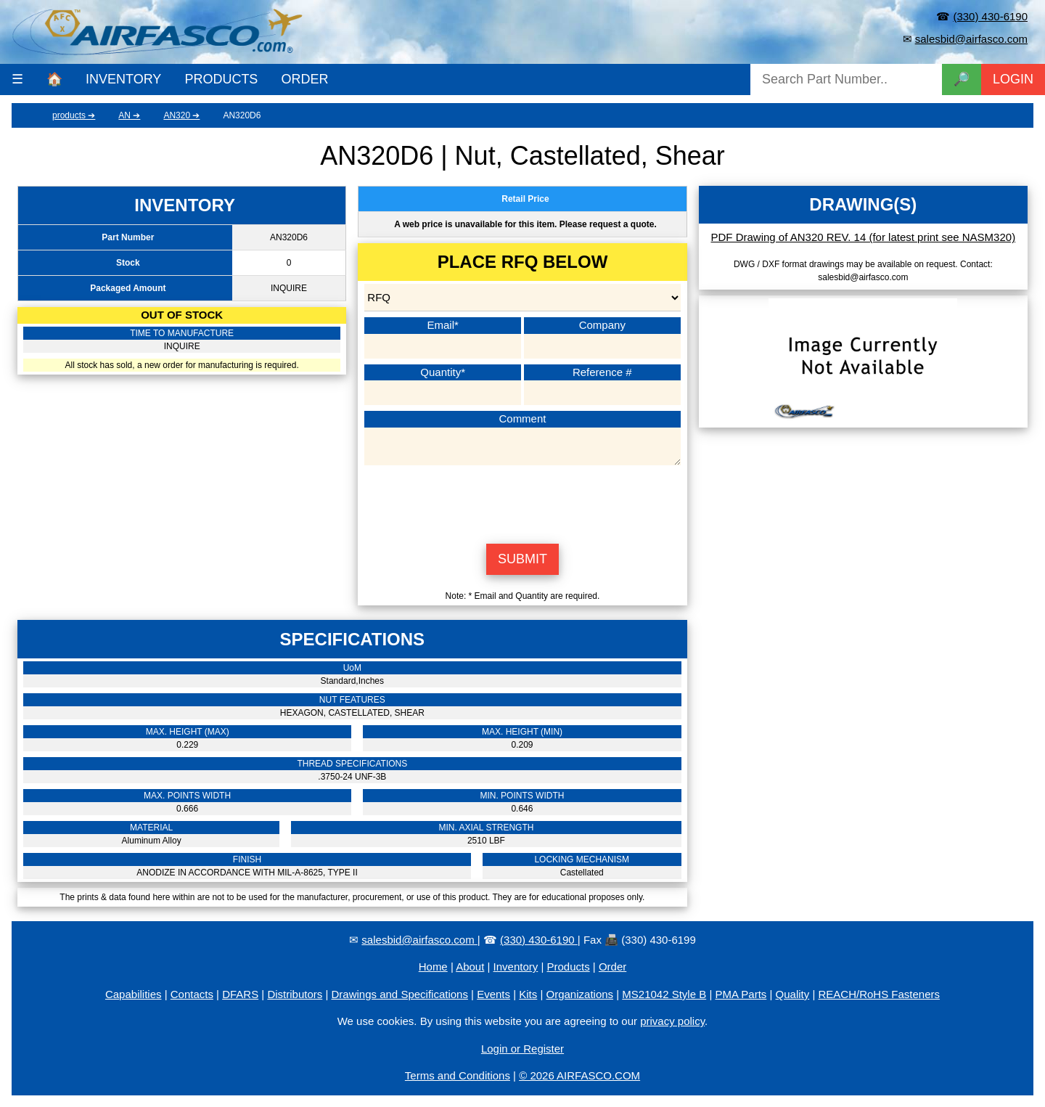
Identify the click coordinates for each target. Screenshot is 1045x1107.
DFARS (240, 994)
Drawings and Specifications (400, 994)
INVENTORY (123, 79)
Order (612, 966)
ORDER (304, 79)
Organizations (580, 994)
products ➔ (73, 115)
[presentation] (522, 502)
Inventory (515, 966)
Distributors (294, 994)
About (470, 966)
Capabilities (133, 994)
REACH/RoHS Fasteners (879, 994)
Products (568, 966)
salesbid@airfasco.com (971, 39)
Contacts (192, 994)
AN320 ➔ (181, 115)
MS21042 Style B (664, 994)
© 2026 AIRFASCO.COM (579, 1075)
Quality (793, 994)
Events (493, 994)
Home (433, 966)
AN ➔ (129, 115)
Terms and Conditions (457, 1075)
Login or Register (522, 1048)
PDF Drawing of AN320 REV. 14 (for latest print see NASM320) (863, 237)
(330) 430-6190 (990, 16)
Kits (528, 994)
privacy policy (672, 1021)
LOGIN (1013, 79)
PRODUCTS (221, 79)
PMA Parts (740, 994)
